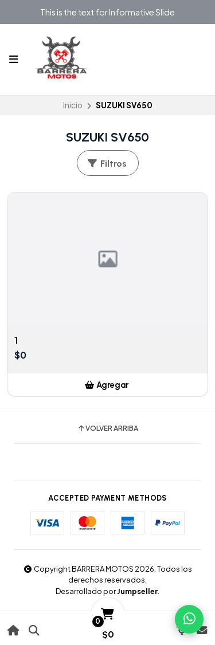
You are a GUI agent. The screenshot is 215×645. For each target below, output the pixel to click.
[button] (107, 384)
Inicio (73, 105)
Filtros (107, 163)
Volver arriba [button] (107, 428)
